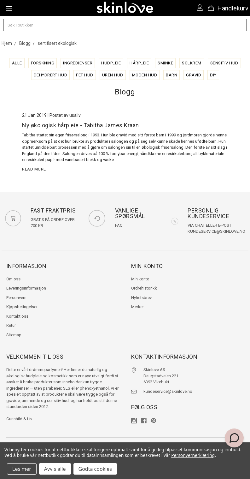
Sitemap (13, 334)
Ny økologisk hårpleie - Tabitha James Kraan (80, 125)
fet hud (84, 75)
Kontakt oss (17, 316)
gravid (193, 75)
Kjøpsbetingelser (22, 306)
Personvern (16, 297)
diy (213, 75)
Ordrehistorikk (144, 288)
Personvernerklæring (193, 455)
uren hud (112, 75)
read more (34, 169)
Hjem (7, 43)
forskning (43, 63)
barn (171, 75)
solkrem (191, 63)
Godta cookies (95, 468)
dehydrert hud (50, 75)
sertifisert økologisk (57, 43)
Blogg (25, 43)
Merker (137, 306)
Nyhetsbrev (141, 297)
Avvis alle (55, 468)
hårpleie (139, 63)
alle (17, 63)
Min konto (140, 279)
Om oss (13, 279)
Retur (11, 325)
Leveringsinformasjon (26, 288)
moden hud (144, 75)
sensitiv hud (224, 63)
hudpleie (111, 63)
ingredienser (77, 63)
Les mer (21, 468)
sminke (165, 63)
